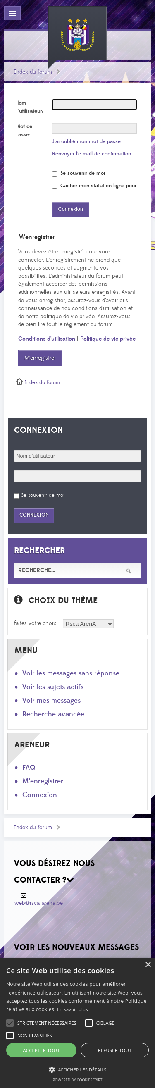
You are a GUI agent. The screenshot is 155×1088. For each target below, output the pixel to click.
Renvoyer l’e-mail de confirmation (91, 153)
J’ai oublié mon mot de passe (86, 141)
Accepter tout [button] (41, 1050)
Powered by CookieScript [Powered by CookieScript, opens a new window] (77, 1080)
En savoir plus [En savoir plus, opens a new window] (72, 1009)
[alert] (77, 1023)
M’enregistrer (40, 358)
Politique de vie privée (108, 339)
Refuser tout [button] (115, 1050)
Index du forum (33, 72)
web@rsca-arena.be (38, 903)
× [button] (148, 965)
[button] (46, 1023)
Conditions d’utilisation (46, 339)
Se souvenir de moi (78, 173)
